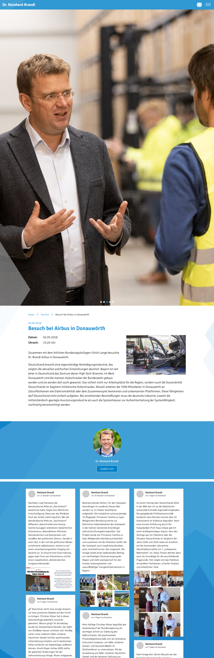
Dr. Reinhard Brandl (107, 461)
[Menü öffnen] (208, 5)
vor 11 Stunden (43, 495)
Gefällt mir (107, 469)
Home (31, 314)
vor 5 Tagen (42, 602)
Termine (45, 314)
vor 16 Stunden (97, 495)
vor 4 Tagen (150, 495)
